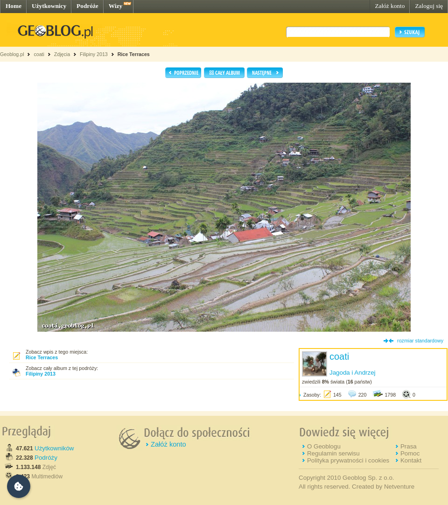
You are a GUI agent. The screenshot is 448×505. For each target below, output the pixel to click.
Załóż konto (390, 5)
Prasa (408, 446)
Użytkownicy (49, 5)
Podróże (87, 5)
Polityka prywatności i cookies (348, 460)
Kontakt (410, 460)
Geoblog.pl (12, 54)
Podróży (46, 457)
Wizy (115, 5)
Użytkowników (54, 448)
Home (13, 5)
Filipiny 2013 (94, 54)
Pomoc (410, 453)
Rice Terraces (134, 54)
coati (39, 54)
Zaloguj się (429, 5)
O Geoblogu (324, 446)
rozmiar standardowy (420, 340)
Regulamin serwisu (333, 453)
